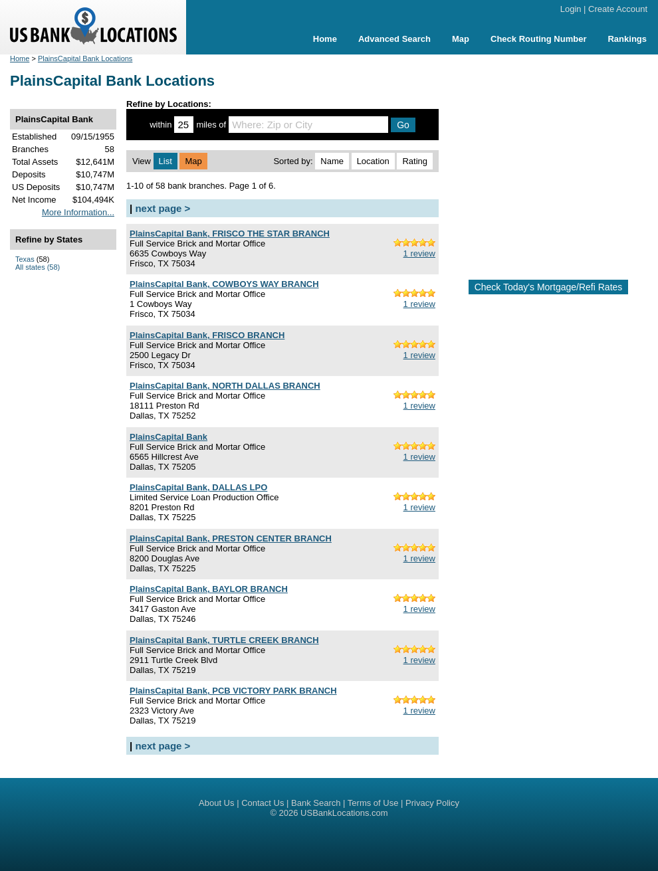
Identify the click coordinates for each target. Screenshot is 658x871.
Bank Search (315, 803)
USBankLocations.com (344, 813)
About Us (216, 803)
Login (571, 9)
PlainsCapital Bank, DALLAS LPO (198, 487)
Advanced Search (394, 39)
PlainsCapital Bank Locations (85, 58)
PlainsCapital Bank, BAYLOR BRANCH (209, 589)
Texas (25, 259)
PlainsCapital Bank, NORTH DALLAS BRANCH (225, 386)
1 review (419, 253)
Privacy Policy (432, 803)
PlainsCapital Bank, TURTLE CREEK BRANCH (224, 640)
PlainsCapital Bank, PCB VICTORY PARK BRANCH (233, 691)
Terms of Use (373, 803)
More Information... (78, 212)
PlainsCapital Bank (168, 437)
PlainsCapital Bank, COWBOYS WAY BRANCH (224, 284)
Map (460, 39)
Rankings (627, 39)
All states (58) (37, 267)
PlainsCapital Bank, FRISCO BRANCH (207, 335)
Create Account (617, 9)
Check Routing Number (538, 39)
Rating (414, 161)
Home (325, 39)
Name (332, 161)
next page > (162, 208)
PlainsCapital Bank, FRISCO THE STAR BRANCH (230, 234)
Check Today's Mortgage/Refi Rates (549, 287)
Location (373, 161)
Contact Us (262, 803)
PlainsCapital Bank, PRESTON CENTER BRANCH (231, 538)
